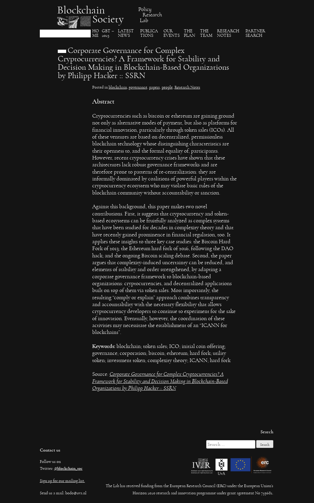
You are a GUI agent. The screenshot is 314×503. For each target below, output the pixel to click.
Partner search (255, 33)
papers (154, 87)
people (167, 87)
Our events (171, 33)
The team (206, 33)
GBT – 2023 (108, 33)
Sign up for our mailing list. (62, 481)
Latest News (126, 33)
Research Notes (228, 33)
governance (138, 87)
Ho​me (95, 33)
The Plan (189, 33)
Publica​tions (149, 33)
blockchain (118, 87)
